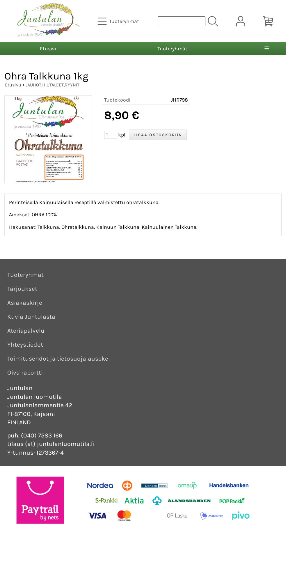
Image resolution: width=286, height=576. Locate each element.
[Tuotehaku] (181, 21)
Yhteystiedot (25, 344)
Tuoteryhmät (172, 49)
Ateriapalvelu (26, 330)
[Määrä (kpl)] (110, 135)
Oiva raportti (25, 372)
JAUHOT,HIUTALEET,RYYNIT (52, 85)
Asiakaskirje (24, 302)
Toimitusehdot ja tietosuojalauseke (57, 358)
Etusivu (49, 49)
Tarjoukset (22, 288)
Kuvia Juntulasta (31, 316)
